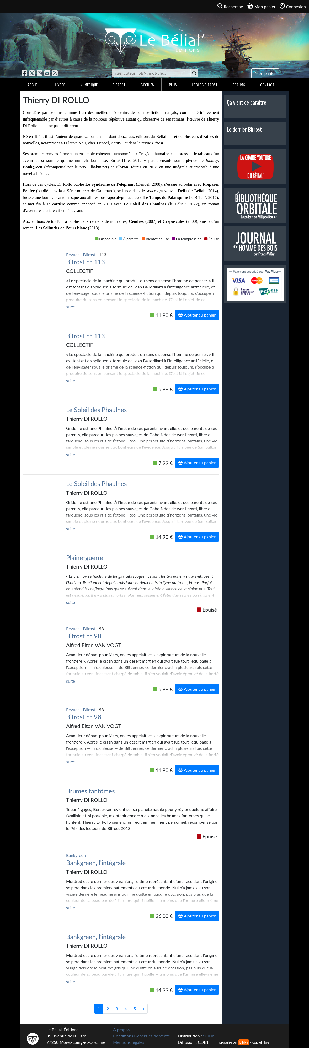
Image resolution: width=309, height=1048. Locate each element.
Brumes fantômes (90, 791)
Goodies (147, 84)
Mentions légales (128, 1042)
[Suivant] (143, 1009)
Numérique (89, 84)
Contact (267, 84)
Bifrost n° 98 (83, 636)
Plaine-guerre (84, 557)
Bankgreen (76, 855)
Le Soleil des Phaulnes (96, 410)
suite (70, 306)
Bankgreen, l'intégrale (96, 862)
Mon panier (265, 73)
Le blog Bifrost (205, 84)
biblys (243, 1042)
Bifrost (119, 84)
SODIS (209, 1035)
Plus (173, 84)
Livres (60, 84)
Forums (239, 84)
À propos (121, 1029)
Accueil (34, 84)
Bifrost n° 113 (85, 262)
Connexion (293, 6)
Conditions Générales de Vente (141, 1035)
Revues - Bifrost (80, 254)
